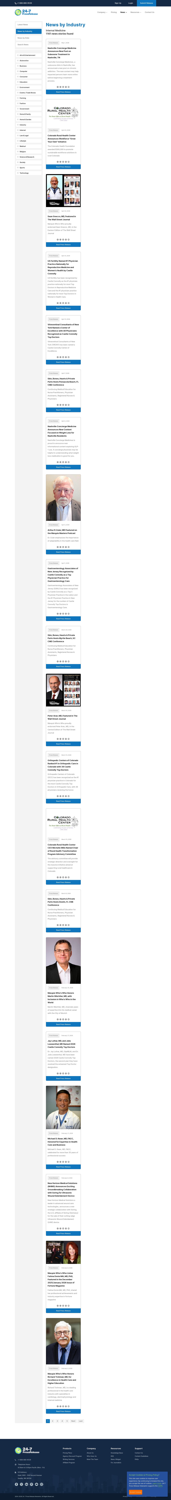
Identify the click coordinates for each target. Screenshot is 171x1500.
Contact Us (149, 12)
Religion (23, 152)
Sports (22, 168)
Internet (23, 130)
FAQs (137, 1459)
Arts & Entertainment (27, 55)
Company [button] (101, 12)
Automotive (24, 61)
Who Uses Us (92, 1456)
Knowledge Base (117, 1453)
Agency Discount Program (72, 1456)
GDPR (160, 1486)
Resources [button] (135, 12)
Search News (23, 45)
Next (73, 1421)
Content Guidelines (141, 1456)
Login (130, 3)
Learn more (156, 1483)
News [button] (123, 12)
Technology (24, 173)
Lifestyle (23, 141)
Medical (23, 146)
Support (139, 1449)
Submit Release (146, 3)
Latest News (23, 25)
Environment (24, 87)
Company (91, 1449)
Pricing (114, 12)
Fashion (23, 103)
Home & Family (25, 114)
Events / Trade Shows (28, 93)
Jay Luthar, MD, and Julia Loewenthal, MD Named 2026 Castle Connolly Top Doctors (61, 1044)
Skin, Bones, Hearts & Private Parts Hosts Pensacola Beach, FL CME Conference (63, 382)
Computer (23, 71)
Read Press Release (63, 92)
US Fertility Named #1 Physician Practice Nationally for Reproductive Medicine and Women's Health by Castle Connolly (63, 267)
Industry (23, 125)
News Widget (116, 1459)
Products (67, 1449)
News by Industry (25, 31)
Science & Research (27, 157)
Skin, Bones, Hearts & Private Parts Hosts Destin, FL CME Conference (61, 902)
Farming (23, 98)
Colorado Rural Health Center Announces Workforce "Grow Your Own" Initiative (61, 139)
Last (81, 1421)
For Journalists (116, 1463)
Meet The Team (92, 1459)
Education (23, 82)
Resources (116, 1449)
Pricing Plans (67, 1453)
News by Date (23, 38)
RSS (112, 1456)
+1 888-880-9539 (23, 3)
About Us (90, 1453)
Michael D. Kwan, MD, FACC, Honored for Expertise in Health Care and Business (62, 1142)
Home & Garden (25, 119)
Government (24, 109)
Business (23, 66)
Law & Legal (24, 135)
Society (22, 162)
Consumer (24, 77)
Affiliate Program (69, 1463)
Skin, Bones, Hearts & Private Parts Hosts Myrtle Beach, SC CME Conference (61, 638)
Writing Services (69, 1459)
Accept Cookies (135, 1492)
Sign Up (118, 3)
